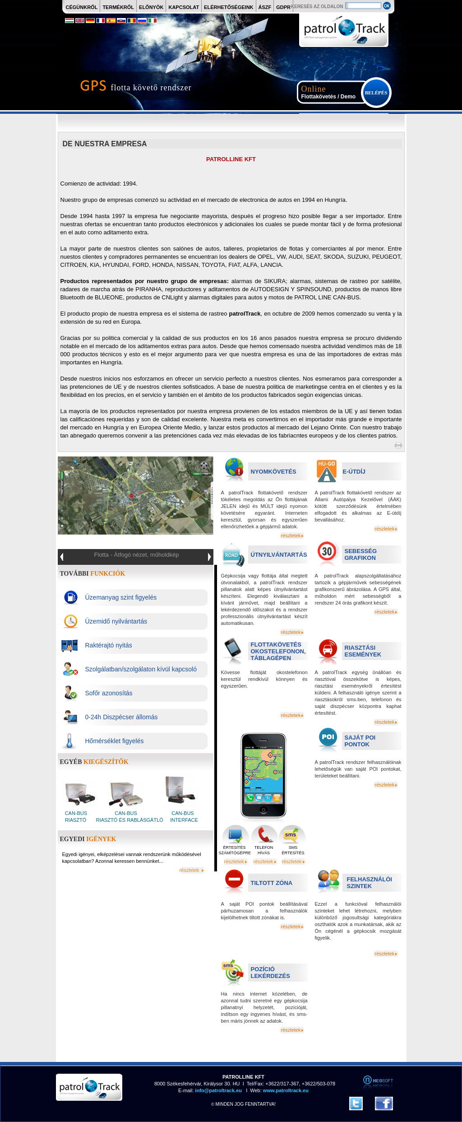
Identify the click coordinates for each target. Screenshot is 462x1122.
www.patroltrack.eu (285, 1090)
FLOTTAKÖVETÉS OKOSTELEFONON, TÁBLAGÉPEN (278, 651)
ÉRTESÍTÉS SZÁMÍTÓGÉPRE (234, 850)
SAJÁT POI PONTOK (360, 741)
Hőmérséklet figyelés (114, 741)
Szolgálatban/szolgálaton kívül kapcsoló (141, 669)
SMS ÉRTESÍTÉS (293, 850)
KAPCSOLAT (183, 7)
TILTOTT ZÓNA (272, 883)
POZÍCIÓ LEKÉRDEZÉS (270, 972)
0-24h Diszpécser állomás (121, 717)
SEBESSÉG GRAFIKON (361, 554)
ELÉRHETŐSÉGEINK (228, 7)
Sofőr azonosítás (109, 693)
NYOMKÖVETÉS (273, 471)
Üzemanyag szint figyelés (121, 597)
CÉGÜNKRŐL (82, 7)
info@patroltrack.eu (218, 1090)
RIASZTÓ (76, 820)
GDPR (283, 7)
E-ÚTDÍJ (354, 471)
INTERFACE (183, 820)
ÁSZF (265, 7)
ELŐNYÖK (151, 7)
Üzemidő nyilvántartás (116, 621)
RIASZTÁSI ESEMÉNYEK (363, 651)
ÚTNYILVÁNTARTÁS (279, 554)
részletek (290, 535)
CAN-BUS (77, 813)
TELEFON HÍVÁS (263, 850)
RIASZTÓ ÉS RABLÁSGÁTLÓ (129, 820)
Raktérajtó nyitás (108, 645)
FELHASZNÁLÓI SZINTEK (369, 882)
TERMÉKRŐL (118, 7)
